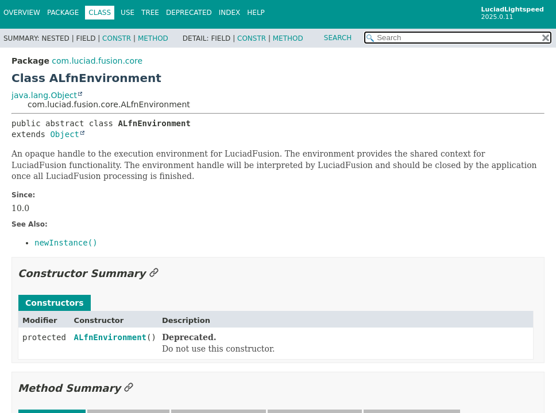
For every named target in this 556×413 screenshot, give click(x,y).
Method (153, 38)
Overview (21, 13)
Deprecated (189, 13)
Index (230, 13)
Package (63, 13)
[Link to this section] (154, 273)
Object (64, 134)
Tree (150, 13)
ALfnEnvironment (110, 337)
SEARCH (338, 38)
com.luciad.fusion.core (97, 60)
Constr (116, 38)
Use (127, 13)
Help (256, 13)
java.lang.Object (44, 95)
